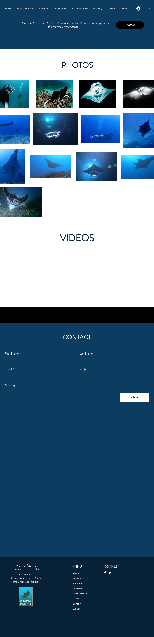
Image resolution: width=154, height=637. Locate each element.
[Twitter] (110, 573)
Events (76, 608)
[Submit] (134, 397)
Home (76, 573)
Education (78, 588)
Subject (84, 369)
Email (8, 369)
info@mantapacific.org (25, 581)
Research (77, 583)
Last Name (86, 353)
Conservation (79, 593)
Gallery (76, 598)
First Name (12, 353)
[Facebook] (105, 573)
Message (10, 385)
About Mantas (80, 578)
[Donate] (130, 25)
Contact (76, 603)
